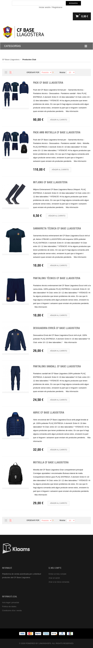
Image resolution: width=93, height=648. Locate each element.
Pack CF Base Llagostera (48, 83)
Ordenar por (33, 72)
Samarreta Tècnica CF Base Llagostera (57, 229)
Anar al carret (54, 578)
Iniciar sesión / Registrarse (50, 7)
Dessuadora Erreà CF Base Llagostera (56, 328)
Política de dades (9, 606)
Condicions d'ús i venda (12, 610)
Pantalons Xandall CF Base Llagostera (57, 366)
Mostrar (62, 72)
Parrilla (6, 72)
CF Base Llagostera (10, 59)
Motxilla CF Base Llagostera (51, 462)
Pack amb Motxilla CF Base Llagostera (56, 132)
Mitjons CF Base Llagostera (50, 182)
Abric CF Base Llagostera (48, 413)
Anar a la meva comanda (59, 582)
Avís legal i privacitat (10, 602)
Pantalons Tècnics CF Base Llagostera (56, 278)
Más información (72, 111)
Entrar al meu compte (57, 574)
